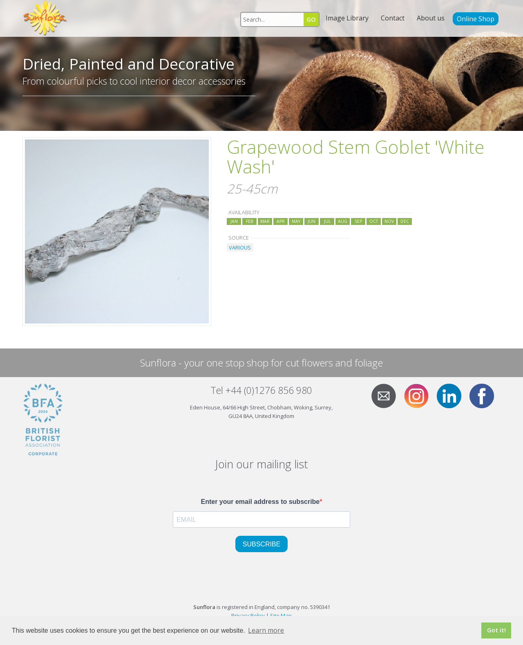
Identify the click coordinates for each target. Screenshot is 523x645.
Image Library (347, 17)
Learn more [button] (266, 630)
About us (431, 17)
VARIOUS (240, 247)
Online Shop (475, 18)
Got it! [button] (496, 630)
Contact (393, 17)
